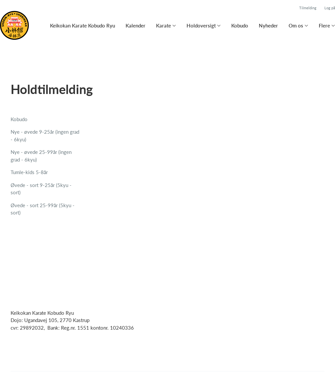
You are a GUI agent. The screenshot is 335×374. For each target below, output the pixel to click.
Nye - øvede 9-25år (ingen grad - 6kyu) (45, 135)
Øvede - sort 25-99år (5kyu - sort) (43, 209)
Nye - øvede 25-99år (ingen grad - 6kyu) (41, 156)
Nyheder (268, 25)
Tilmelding (307, 8)
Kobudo (239, 25)
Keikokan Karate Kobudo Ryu (82, 25)
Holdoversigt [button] (201, 25)
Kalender (135, 25)
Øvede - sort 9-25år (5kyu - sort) (41, 189)
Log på (329, 8)
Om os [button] (296, 25)
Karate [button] (163, 25)
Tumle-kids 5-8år (29, 172)
